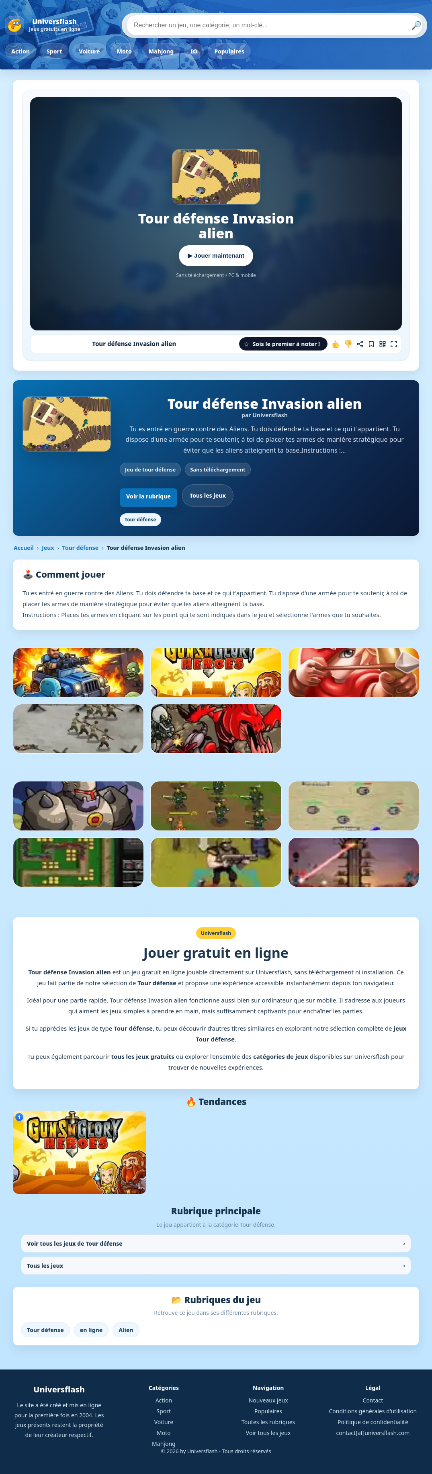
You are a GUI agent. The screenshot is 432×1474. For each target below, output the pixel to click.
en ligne (91, 1330)
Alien (126, 1330)
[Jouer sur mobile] (382, 344)
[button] (283, 344)
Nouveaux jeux (268, 1400)
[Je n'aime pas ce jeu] (348, 344)
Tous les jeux (208, 495)
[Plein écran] (393, 344)
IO (193, 51)
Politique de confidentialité (373, 1422)
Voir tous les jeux (268, 1433)
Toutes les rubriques (268, 1422)
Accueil (24, 547)
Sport (54, 51)
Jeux (48, 547)
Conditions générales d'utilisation (373, 1411)
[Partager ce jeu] (360, 344)
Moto (124, 51)
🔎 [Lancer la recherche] (417, 25)
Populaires (229, 51)
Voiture (89, 51)
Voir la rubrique (148, 496)
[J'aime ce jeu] (336, 344)
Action (20, 51)
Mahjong (161, 51)
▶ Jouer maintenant (216, 255)
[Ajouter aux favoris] (371, 344)
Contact (373, 1400)
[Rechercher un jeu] (274, 25)
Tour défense (140, 519)
